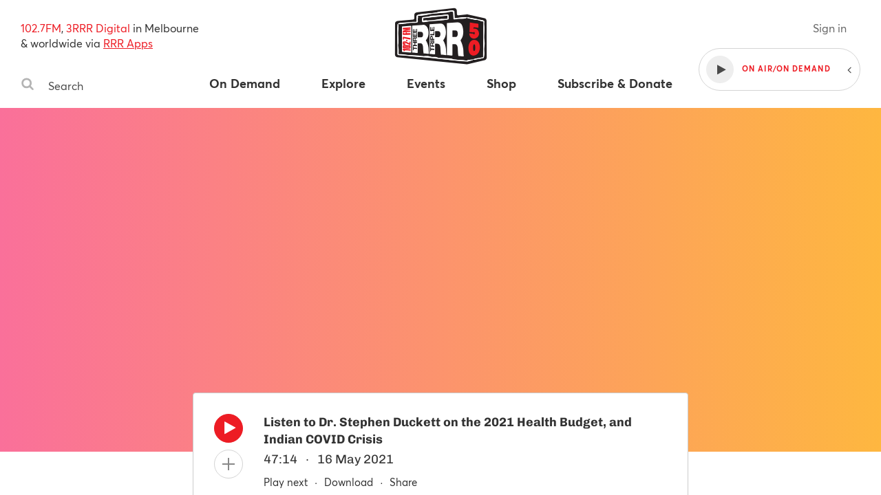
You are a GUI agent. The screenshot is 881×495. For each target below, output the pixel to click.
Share (403, 482)
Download (348, 482)
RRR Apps (128, 43)
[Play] (228, 432)
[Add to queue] (228, 464)
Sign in (830, 28)
